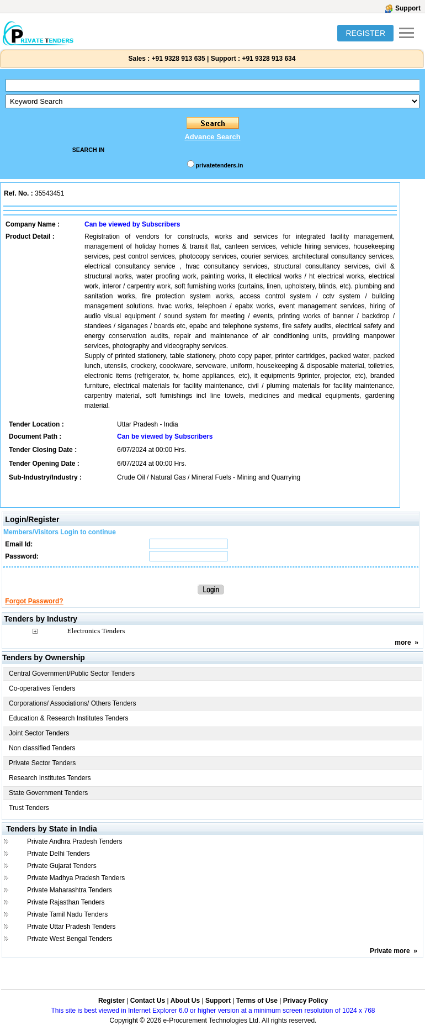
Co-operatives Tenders (42, 688)
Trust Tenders (29, 808)
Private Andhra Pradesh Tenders (75, 841)
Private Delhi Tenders (58, 853)
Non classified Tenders (42, 748)
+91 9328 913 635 (177, 58)
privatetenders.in (219, 165)
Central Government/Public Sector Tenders (72, 673)
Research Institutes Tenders (50, 778)
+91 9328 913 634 (268, 58)
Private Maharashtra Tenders (69, 890)
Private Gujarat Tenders (62, 866)
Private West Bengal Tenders (69, 939)
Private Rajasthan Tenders (66, 902)
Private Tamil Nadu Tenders (67, 914)
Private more (390, 951)
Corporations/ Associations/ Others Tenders (72, 703)
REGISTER (365, 33)
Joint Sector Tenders (39, 733)
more (403, 642)
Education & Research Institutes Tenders (69, 718)
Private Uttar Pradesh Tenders (71, 926)
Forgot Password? (34, 601)
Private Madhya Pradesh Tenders (76, 878)
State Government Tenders (48, 793)
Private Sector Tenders (42, 763)
